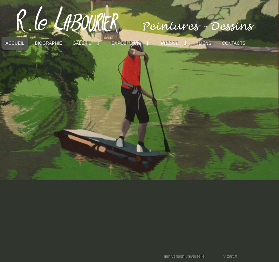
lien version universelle (184, 256)
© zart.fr (230, 256)
